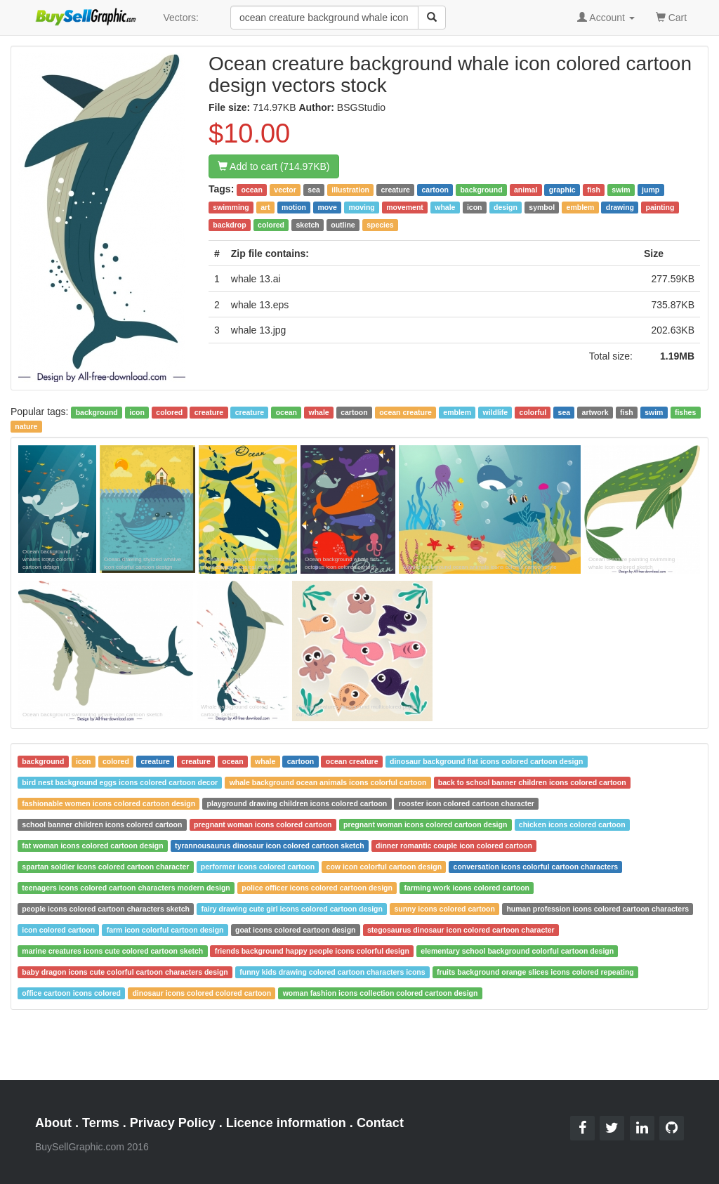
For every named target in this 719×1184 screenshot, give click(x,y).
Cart (671, 16)
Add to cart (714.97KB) (274, 166)
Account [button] (606, 17)
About (53, 1123)
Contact (380, 1123)
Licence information (286, 1123)
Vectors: (181, 17)
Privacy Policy (173, 1123)
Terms (100, 1123)
